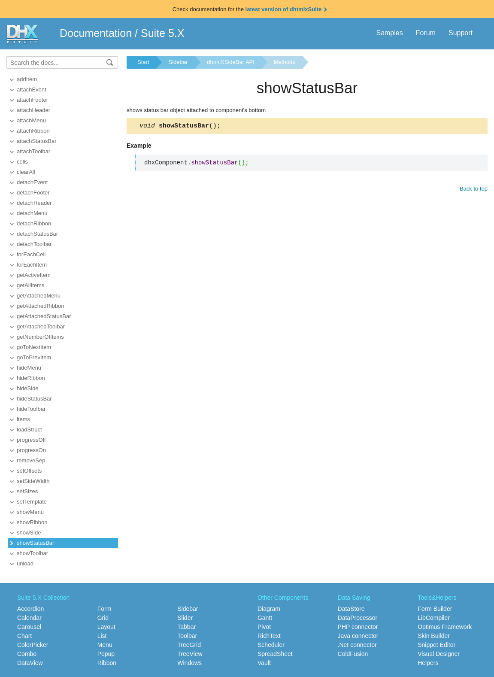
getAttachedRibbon (40, 306)
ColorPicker (32, 644)
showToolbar (32, 553)
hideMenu (29, 367)
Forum (426, 32)
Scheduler (271, 644)
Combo (26, 653)
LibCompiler (434, 617)
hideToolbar (31, 409)
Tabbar (186, 626)
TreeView (189, 653)
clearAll (26, 172)
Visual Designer (439, 653)
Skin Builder (434, 635)
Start (143, 62)
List (102, 635)
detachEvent (32, 182)
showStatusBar (35, 543)
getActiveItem (34, 275)
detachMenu (32, 213)
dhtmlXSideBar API (231, 62)
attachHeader (33, 110)
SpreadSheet (275, 653)
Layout (106, 626)
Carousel (29, 626)
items (23, 419)
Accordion (30, 608)
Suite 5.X (162, 33)
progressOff (31, 440)
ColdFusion (353, 653)
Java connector (358, 635)
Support (461, 32)
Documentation (96, 33)
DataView (30, 662)
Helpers (428, 662)
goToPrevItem (34, 357)
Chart (24, 635)
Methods (284, 62)
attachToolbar (33, 151)
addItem (27, 79)
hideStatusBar (34, 398)
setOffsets (29, 471)
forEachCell (31, 254)
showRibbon (32, 522)
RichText (269, 635)
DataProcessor (358, 617)
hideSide (28, 388)
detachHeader (34, 203)
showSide (29, 532)
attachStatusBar (37, 141)
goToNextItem (34, 347)
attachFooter (32, 100)
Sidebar (178, 62)
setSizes (27, 491)
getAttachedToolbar (41, 326)
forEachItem (32, 264)
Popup (106, 653)
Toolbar (187, 635)
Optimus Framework (445, 626)
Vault (264, 662)
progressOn (31, 450)
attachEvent (31, 89)
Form (104, 608)
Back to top (474, 190)
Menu (104, 644)
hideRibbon (31, 378)
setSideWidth (33, 481)
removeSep (31, 460)
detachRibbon (34, 223)
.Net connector (357, 644)
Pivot (264, 626)
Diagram (269, 608)
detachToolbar (34, 244)
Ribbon (106, 662)
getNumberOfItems (40, 337)
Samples (389, 32)
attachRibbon (33, 131)
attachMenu (31, 120)
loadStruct (29, 429)
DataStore (351, 608)
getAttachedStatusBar (44, 316)
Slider (185, 617)
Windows (189, 662)
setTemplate (32, 501)
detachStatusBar (37, 234)
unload (25, 563)
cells (22, 161)
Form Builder (435, 608)
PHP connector (358, 626)
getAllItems (30, 285)
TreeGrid (189, 644)
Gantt (265, 617)
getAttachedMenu (39, 295)
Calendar (29, 617)
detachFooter (33, 192)
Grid (103, 617)
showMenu (30, 512)
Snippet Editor (436, 644)
